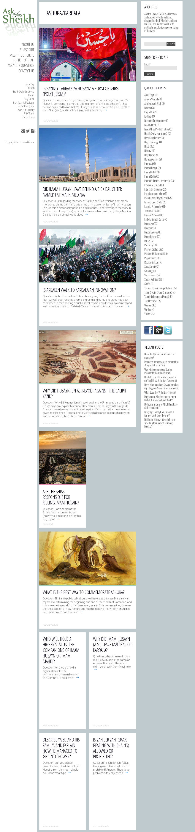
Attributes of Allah (152, 103)
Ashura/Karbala (151, 99)
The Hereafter (150, 301)
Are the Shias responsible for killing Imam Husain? (61, 497)
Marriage (148, 224)
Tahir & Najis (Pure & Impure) (158, 292)
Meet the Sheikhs (21, 55)
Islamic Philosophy (26, 110)
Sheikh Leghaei (23, 60)
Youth (147, 314)
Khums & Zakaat (152, 215)
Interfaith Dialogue (153, 189)
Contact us (26, 70)
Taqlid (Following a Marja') (156, 297)
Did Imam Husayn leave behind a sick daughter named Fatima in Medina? (159, 422)
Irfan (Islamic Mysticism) (23, 102)
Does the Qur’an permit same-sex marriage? (160, 355)
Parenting (148, 245)
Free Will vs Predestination (156, 129)
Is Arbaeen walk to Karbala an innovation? (79, 290)
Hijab (146, 146)
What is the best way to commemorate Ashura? (83, 592)
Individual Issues (152, 185)
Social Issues (28, 117)
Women (147, 305)
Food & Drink (150, 125)
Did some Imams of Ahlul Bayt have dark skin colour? (160, 406)
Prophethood (150, 258)
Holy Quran (29, 99)
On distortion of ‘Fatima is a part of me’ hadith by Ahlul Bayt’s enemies (160, 378)
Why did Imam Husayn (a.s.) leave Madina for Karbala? (112, 644)
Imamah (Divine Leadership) (157, 181)
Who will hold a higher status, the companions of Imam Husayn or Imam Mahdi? (61, 650)
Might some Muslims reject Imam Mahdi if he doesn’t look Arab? (160, 398)
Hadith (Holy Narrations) (23, 91)
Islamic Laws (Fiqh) (26, 106)
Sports (147, 284)
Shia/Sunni (29, 113)
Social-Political (151, 279)
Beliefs (31, 88)
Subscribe (27, 49)
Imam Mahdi (150, 172)
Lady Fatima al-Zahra (154, 219)
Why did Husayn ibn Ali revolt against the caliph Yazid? (84, 393)
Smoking (148, 271)
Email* (160, 66)
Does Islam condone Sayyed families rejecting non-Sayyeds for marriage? (161, 386)
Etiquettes (149, 112)
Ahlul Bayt (30, 84)
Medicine (148, 228)
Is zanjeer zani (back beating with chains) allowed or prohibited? (111, 748)
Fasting (147, 116)
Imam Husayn (150, 168)
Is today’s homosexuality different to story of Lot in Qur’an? (161, 363)
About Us (28, 44)
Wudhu (147, 309)
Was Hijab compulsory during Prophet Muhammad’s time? (158, 371)
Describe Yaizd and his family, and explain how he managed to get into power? (61, 748)
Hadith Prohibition (152, 138)
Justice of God (151, 211)
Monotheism (150, 236)
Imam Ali (148, 163)
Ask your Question (21, 65)
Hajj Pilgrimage (151, 142)
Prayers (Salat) (151, 249)
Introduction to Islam (154, 193)
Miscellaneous (151, 232)
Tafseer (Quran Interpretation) (158, 288)
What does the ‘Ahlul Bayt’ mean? (160, 392)
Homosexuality (151, 159)
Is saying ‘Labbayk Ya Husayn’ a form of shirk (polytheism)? (159, 413)
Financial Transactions (154, 121)
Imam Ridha (150, 176)
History (31, 95)
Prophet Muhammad (154, 254)
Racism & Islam (151, 262)
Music (147, 241)
